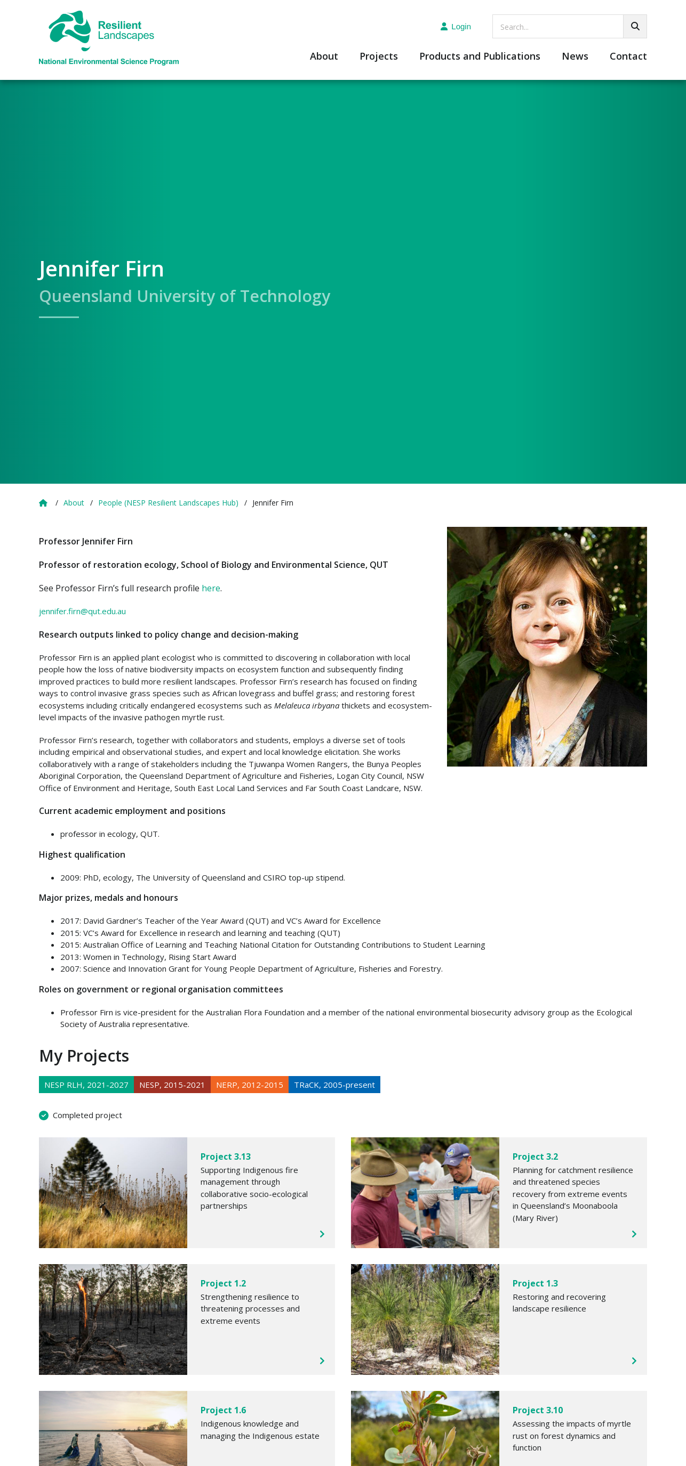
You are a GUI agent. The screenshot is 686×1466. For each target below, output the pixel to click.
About (324, 56)
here (211, 588)
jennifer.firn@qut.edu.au (82, 611)
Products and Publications (479, 56)
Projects (379, 56)
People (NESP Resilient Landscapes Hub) (168, 503)
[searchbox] (569, 26)
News (575, 56)
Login (456, 26)
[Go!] (635, 26)
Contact (628, 56)
